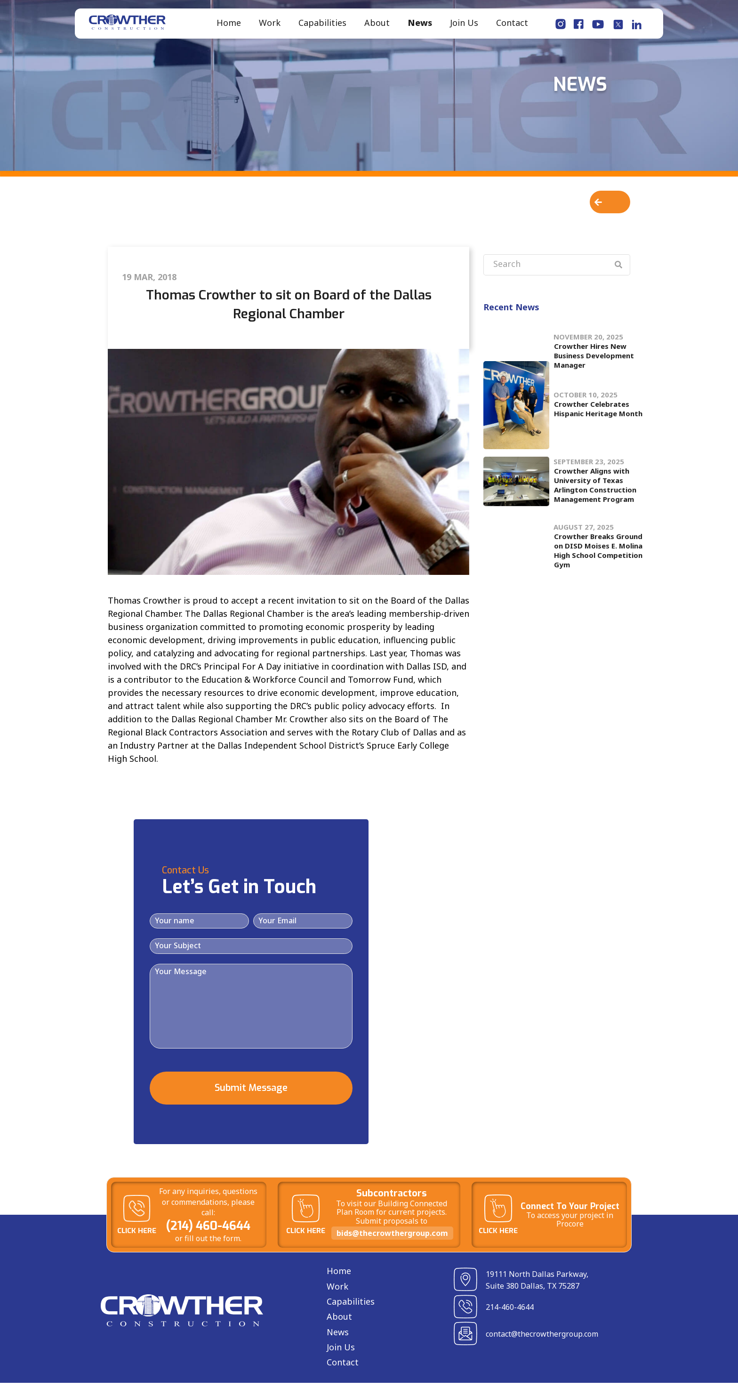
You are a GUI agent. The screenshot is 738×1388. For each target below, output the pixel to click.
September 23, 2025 (589, 467)
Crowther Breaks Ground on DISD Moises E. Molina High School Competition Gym (598, 545)
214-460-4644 (510, 1312)
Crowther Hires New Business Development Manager (594, 345)
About (377, 25)
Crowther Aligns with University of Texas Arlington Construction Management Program (595, 490)
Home (229, 25)
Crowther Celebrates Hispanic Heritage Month (598, 413)
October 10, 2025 (586, 399)
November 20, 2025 (588, 326)
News (420, 25)
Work (270, 25)
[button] (610, 207)
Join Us (464, 25)
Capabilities (322, 25)
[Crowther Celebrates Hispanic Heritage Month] (516, 410)
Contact (512, 25)
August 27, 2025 (584, 521)
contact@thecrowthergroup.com (542, 1339)
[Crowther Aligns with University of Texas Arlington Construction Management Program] (516, 487)
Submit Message (251, 1093)
